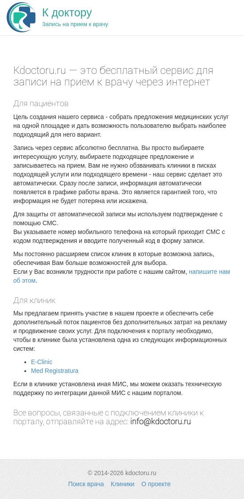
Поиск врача (86, 483)
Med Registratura (54, 370)
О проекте (155, 483)
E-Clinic (41, 361)
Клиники (123, 483)
